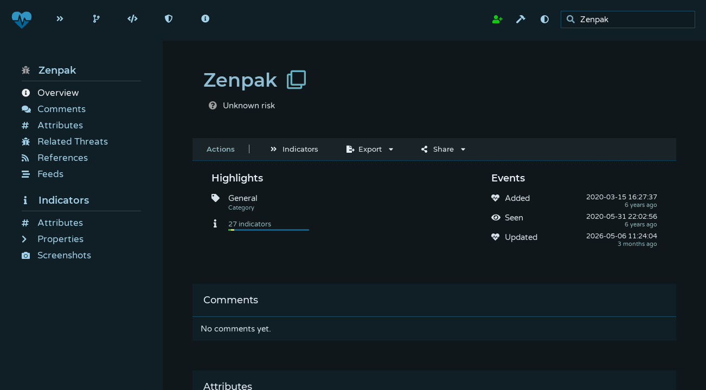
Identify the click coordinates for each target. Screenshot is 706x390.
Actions (221, 149)
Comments (54, 109)
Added (517, 198)
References (55, 158)
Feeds (42, 174)
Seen (514, 218)
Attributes (52, 125)
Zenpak (49, 70)
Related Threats (65, 141)
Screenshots (56, 255)
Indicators (55, 200)
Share (437, 149)
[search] (631, 20)
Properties (53, 239)
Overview (50, 93)
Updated (521, 237)
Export (364, 149)
